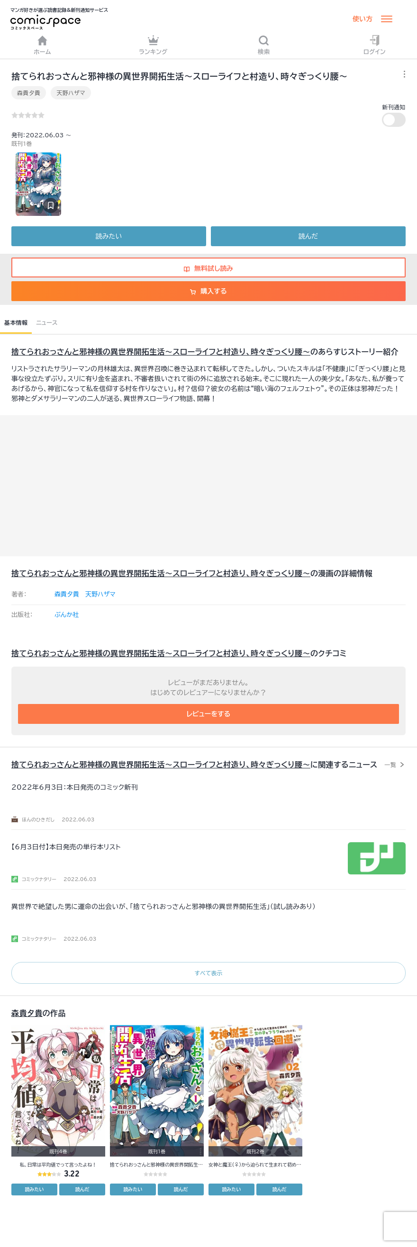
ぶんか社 (66, 615)
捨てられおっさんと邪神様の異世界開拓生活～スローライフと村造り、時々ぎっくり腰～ (160, 352)
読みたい (109, 236)
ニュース (46, 322)
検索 (264, 44)
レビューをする (209, 714)
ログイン (374, 44)
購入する (208, 291)
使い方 (362, 19)
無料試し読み (208, 268)
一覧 (390, 764)
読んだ (308, 236)
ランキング (153, 44)
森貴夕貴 (28, 93)
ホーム (42, 44)
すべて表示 (208, 973)
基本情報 (15, 322)
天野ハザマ (70, 93)
